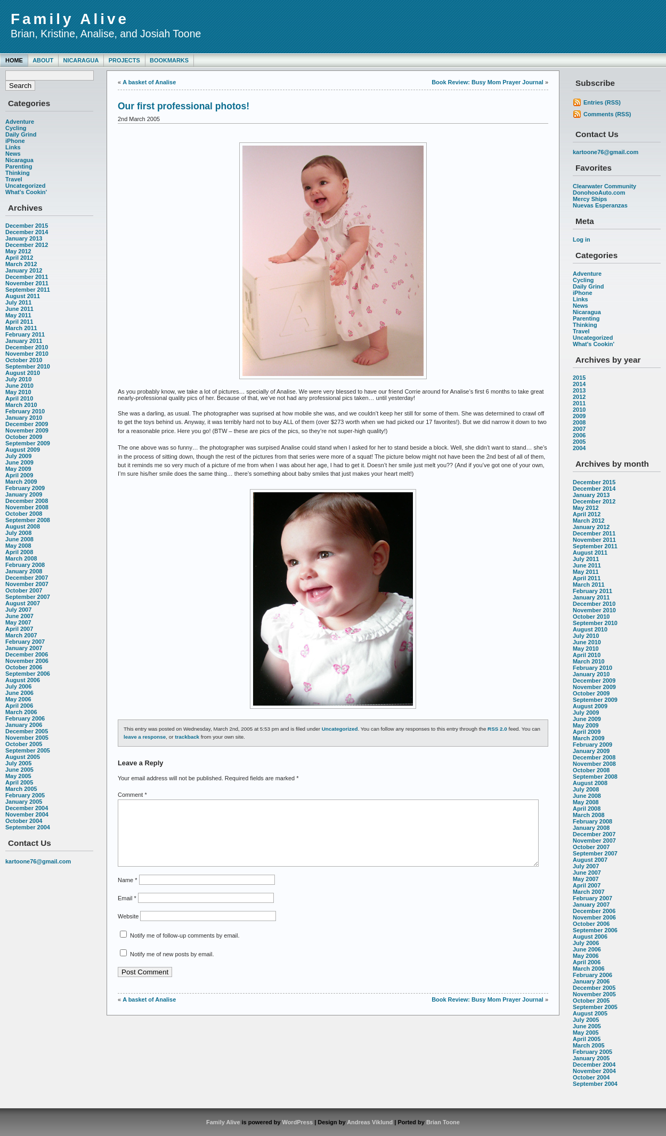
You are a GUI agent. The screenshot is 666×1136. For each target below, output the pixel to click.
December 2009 (26, 424)
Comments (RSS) (607, 114)
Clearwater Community (604, 186)
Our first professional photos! (183, 106)
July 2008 (18, 533)
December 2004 (26, 808)
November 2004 (26, 814)
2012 (579, 397)
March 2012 (21, 264)
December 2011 (26, 277)
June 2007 (19, 616)
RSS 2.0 (497, 729)
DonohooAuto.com (599, 192)
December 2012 (26, 245)
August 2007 (22, 603)
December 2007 (26, 577)
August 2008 (22, 526)
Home (14, 60)
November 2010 (26, 353)
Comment (132, 794)
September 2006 (27, 673)
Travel (13, 179)
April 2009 (19, 475)
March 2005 (21, 789)
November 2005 (26, 737)
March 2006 (21, 712)
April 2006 (19, 705)
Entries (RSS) (602, 102)
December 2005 (26, 731)
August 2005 (22, 757)
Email (127, 911)
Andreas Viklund (370, 1122)
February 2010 (25, 411)
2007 (579, 429)
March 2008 (21, 558)
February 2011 (25, 334)
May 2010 (18, 392)
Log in (581, 239)
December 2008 (26, 501)
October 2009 (23, 437)
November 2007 (26, 584)
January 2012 (23, 270)
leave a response (145, 737)
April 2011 (19, 321)
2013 (579, 390)
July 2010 (18, 379)
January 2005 (23, 801)
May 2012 (18, 251)
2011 (579, 403)
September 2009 (27, 443)
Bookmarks (169, 60)
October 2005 (23, 744)
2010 (579, 409)
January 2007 (23, 648)
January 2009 (23, 494)
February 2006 (25, 718)
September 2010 (27, 366)
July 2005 (18, 763)
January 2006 (23, 725)
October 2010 (23, 360)
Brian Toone (443, 1122)
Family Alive (70, 19)
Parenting (18, 166)
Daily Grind (20, 134)
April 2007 (19, 629)
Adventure (19, 121)
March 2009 (21, 481)
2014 (579, 384)
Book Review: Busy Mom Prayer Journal (487, 82)
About (43, 60)
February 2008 (25, 565)
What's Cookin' (26, 192)
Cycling (16, 128)
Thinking (17, 173)
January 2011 (23, 341)
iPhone (15, 141)
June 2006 (19, 693)
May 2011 (18, 315)
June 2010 (19, 385)
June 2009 (19, 462)
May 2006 (18, 699)
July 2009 (18, 456)
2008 (579, 422)
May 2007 (18, 622)
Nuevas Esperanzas (600, 205)
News (13, 153)
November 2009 (26, 430)
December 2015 (26, 225)
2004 (579, 448)
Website (128, 929)
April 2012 (19, 257)
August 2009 (22, 449)
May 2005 (18, 776)
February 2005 (25, 795)
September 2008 (27, 520)
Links (13, 147)
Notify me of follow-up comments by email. (184, 948)
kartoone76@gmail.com (38, 861)
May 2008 (18, 545)
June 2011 (19, 309)
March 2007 (21, 635)
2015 (579, 377)
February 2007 (25, 641)
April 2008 (19, 552)
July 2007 (18, 609)
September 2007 (27, 597)
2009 (579, 416)
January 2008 (23, 571)
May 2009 (18, 469)
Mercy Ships (590, 199)
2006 (579, 435)
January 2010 (23, 417)
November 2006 (26, 661)
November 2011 (26, 283)
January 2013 (23, 238)
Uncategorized (25, 185)
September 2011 (27, 289)
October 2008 (23, 513)
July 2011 (18, 302)
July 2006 (18, 686)
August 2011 (22, 296)
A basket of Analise (149, 82)
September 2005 (27, 750)
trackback (187, 737)
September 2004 (27, 827)
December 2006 (26, 654)
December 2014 (26, 232)
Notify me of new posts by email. (172, 967)
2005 (579, 441)
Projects (124, 60)
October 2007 (23, 590)
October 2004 (23, 821)
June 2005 (19, 769)
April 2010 (19, 398)
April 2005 (19, 782)
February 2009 (25, 488)
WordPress (297, 1122)
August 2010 (22, 373)
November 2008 (26, 507)
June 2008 (19, 539)
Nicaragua (81, 60)
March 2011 (21, 328)
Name (127, 893)
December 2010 (26, 347)
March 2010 (21, 405)
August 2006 (22, 680)
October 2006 (23, 667)
